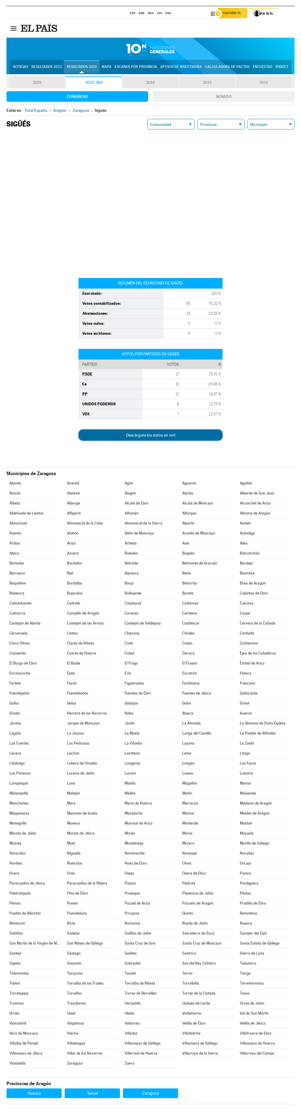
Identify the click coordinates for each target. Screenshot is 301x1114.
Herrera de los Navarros (87, 714)
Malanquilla (18, 794)
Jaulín (130, 724)
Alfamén (131, 514)
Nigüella (74, 854)
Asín (185, 544)
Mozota (15, 844)
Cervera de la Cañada (257, 624)
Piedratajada (20, 894)
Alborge (73, 504)
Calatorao (190, 604)
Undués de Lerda (196, 1004)
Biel (70, 574)
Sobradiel (133, 964)
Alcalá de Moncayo (197, 504)
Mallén (130, 794)
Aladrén (73, 494)
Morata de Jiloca (81, 834)
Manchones (19, 804)
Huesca (34, 1094)
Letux (186, 754)
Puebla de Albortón (25, 914)
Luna (71, 784)
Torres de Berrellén (141, 994)
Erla (128, 674)
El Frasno (189, 664)
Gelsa (71, 704)
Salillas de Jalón (138, 934)
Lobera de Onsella (82, 764)
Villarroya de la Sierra (200, 1054)
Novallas (247, 854)
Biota (186, 574)
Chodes (188, 634)
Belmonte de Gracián (199, 564)
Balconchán (250, 554)
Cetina (72, 634)
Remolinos (248, 914)
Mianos (188, 814)
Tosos (245, 994)
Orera (14, 874)
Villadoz (131, 1034)
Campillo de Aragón (83, 614)
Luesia (187, 774)
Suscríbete (234, 14)
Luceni (130, 774)
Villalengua (76, 1044)
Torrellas (74, 994)
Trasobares (76, 1004)
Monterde (190, 824)
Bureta (187, 594)
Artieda (131, 544)
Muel (71, 844)
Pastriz (130, 884)
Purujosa (132, 914)
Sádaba (73, 934)
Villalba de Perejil (23, 1044)
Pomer (72, 904)
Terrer (187, 974)
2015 (207, 83)
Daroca (188, 654)
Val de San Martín (254, 1014)
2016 (150, 83)
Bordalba (74, 584)
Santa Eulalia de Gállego (260, 944)
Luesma (246, 774)
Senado (224, 97)
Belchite (131, 564)
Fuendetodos (77, 694)
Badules (131, 554)
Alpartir (188, 524)
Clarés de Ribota (80, 644)
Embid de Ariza (252, 664)
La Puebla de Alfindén (258, 734)
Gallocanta (248, 694)
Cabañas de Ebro (254, 594)
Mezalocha (134, 814)
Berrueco (17, 574)
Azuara (73, 554)
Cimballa (247, 634)
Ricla (71, 924)
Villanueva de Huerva (257, 1044)
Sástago (74, 954)
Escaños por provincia (136, 68)
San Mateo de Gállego (85, 944)
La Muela (132, 734)
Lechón (73, 754)
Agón (129, 484)
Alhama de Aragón (255, 514)
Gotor (186, 704)
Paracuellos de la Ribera (87, 884)
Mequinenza (19, 814)
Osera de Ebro (194, 874)
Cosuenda (17, 654)
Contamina (249, 644)
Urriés (14, 1014)
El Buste (73, 664)
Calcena (246, 604)
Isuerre (246, 714)
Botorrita (189, 584)
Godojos (131, 704)
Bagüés (188, 554)
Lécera (15, 754)
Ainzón (15, 494)
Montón (246, 824)
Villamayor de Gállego (142, 1044)
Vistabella (17, 1064)
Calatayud (133, 604)
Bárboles (16, 564)
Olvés (186, 864)
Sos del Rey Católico (199, 964)
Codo (129, 644)
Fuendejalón (19, 694)
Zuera (129, 1064)
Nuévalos (74, 864)
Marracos (190, 804)
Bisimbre (247, 574)
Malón (187, 794)
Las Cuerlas (19, 744)
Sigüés (15, 964)
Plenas (15, 904)
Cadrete (73, 604)
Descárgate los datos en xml (150, 436)
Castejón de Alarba (25, 624)
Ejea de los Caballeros (258, 654)
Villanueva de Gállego (200, 1044)
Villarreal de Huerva (141, 1054)
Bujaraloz (75, 594)
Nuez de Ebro (136, 864)
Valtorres (132, 1024)
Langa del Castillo (196, 734)
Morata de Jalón (22, 834)
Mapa (106, 68)
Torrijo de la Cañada (198, 994)
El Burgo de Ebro (23, 664)
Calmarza (17, 614)
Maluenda (248, 794)
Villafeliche (191, 1034)
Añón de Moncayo (139, 534)
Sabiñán (16, 934)
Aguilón (246, 484)
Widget (281, 68)
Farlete (15, 684)
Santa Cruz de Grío (140, 944)
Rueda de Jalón (195, 924)
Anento (15, 534)
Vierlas (72, 1034)
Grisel (244, 704)
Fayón (72, 684)
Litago (245, 754)
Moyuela (247, 834)
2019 (37, 83)
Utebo (129, 1014)
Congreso (77, 97)
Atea (244, 544)
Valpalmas (75, 1024)
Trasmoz (16, 1004)
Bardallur (74, 564)
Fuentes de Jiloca (196, 694)
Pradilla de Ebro (253, 904)
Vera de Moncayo (23, 1034)
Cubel (129, 654)
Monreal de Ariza (139, 824)
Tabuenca (248, 964)
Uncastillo (133, 1004)
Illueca (187, 714)
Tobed (14, 984)
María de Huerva (138, 804)
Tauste (130, 974)
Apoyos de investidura (181, 68)
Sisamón (74, 964)
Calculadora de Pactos (227, 68)
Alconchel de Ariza (255, 504)
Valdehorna (191, 1014)
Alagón (130, 494)
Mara (71, 804)
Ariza (71, 544)
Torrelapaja (19, 994)
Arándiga (247, 534)
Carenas (131, 614)
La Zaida (247, 744)
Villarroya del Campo (257, 1054)
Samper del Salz (253, 934)
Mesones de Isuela (82, 814)
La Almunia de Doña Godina (262, 724)
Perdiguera (249, 884)
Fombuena (191, 684)
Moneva (73, 824)
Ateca (14, 554)
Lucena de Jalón (80, 774)
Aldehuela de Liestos (26, 514)
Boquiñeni (17, 584)
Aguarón (189, 484)
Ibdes (129, 714)
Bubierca (16, 594)
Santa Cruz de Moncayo (201, 944)
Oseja (129, 874)
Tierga (245, 974)
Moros (187, 834)
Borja (129, 584)
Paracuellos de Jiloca (27, 884)
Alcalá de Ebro (136, 504)
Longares (132, 764)
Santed (15, 954)
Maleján (73, 794)
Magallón (189, 784)
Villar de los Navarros (84, 1054)
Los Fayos (248, 764)
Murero (188, 844)
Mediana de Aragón (256, 804)
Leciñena (132, 754)
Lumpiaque (18, 784)
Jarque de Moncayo (83, 724)
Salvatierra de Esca (198, 934)
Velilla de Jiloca (252, 1024)
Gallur (14, 704)
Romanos (132, 924)
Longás (188, 764)
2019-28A (94, 83)
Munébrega (134, 844)
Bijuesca (132, 574)
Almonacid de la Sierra (143, 524)
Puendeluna (77, 914)
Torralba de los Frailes (85, 984)
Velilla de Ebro (193, 1024)
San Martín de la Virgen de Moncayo (35, 944)
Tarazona (75, 974)
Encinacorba (19, 674)
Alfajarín (74, 514)
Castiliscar (191, 624)
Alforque (189, 514)
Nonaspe (189, 854)
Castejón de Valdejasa (143, 624)
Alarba (187, 494)
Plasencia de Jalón (197, 894)
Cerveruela (18, 634)
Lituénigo (17, 764)
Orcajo (245, 864)
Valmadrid (17, 1024)
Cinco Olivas (19, 644)
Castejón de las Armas (85, 624)
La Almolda (191, 724)
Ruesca (246, 924)
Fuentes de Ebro (138, 694)
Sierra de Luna (252, 954)
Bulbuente (133, 594)
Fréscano (247, 684)
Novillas (15, 864)
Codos (187, 644)
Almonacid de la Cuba (85, 524)
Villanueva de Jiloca (25, 1054)
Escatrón (189, 674)
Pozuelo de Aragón (197, 904)
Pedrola (188, 884)
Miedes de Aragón (255, 814)
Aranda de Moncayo (198, 534)
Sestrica (189, 954)
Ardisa (14, 544)
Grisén (14, 714)
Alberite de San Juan (257, 494)
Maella (130, 784)
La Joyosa (75, 734)
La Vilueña (133, 744)
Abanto (15, 484)
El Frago (131, 664)
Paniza (245, 874)
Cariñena (189, 614)
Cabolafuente (20, 604)
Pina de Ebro (77, 894)
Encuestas (262, 68)
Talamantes (19, 974)
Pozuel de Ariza (137, 904)
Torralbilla (190, 984)
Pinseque (132, 894)
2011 (263, 83)
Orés (71, 874)
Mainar (245, 784)
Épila (71, 674)
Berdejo (246, 564)
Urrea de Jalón (252, 1004)
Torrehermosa (252, 984)
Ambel (245, 524)
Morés (130, 834)
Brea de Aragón (253, 584)
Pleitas (245, 894)
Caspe (245, 614)
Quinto (187, 914)
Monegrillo (18, 824)
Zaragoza (75, 1064)
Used (71, 1014)
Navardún (17, 854)
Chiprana (132, 634)
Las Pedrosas (78, 744)
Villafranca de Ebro (255, 1034)
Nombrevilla (135, 854)
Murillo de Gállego (254, 844)
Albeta (14, 504)
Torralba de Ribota (140, 984)
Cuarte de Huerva (81, 654)
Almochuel (18, 524)
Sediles (131, 954)
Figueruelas (134, 684)
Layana (188, 744)
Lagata (15, 734)
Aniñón (72, 534)
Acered (73, 484)
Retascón (17, 924)
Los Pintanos (20, 774)
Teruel (92, 1094)
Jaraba (15, 724)
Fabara (245, 674)
